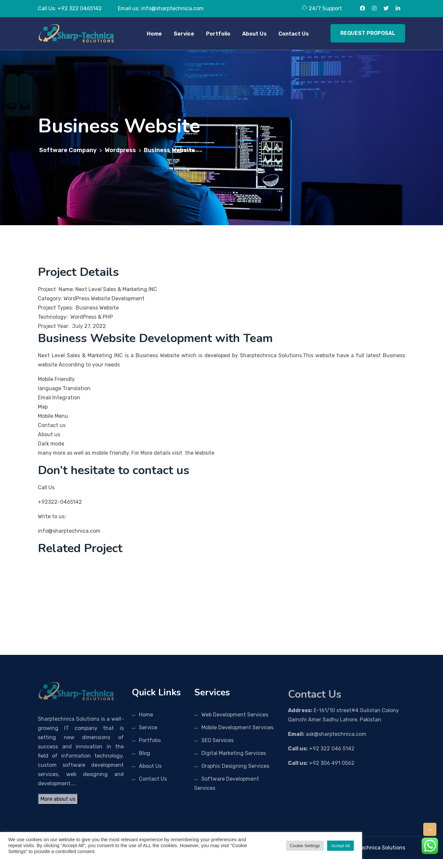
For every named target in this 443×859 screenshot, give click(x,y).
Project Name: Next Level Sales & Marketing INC (97, 289)
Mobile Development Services (237, 727)
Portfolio (218, 34)
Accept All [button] (340, 845)
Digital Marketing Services (233, 753)
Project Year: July (60, 326)
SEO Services (217, 740)
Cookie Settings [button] (305, 845)
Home (154, 34)
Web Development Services (234, 714)
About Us (254, 34)
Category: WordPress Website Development (92, 298)
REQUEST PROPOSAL (367, 33)
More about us (57, 799)
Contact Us (293, 34)
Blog (144, 753)
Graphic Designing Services (235, 766)
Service (184, 34)
